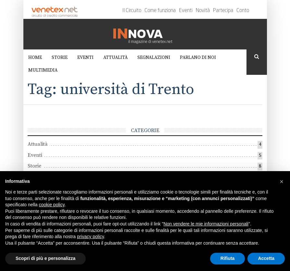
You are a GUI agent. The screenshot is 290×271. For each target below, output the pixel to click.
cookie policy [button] (52, 204)
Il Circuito (131, 10)
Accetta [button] (266, 258)
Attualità (115, 58)
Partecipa (223, 10)
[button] (281, 181)
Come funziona (160, 10)
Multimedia (42, 70)
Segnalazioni (153, 58)
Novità (203, 10)
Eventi (186, 10)
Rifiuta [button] (228, 258)
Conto (242, 10)
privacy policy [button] (90, 236)
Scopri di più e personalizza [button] (45, 258)
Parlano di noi (198, 58)
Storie (60, 58)
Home (35, 58)
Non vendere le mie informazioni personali (205, 223)
